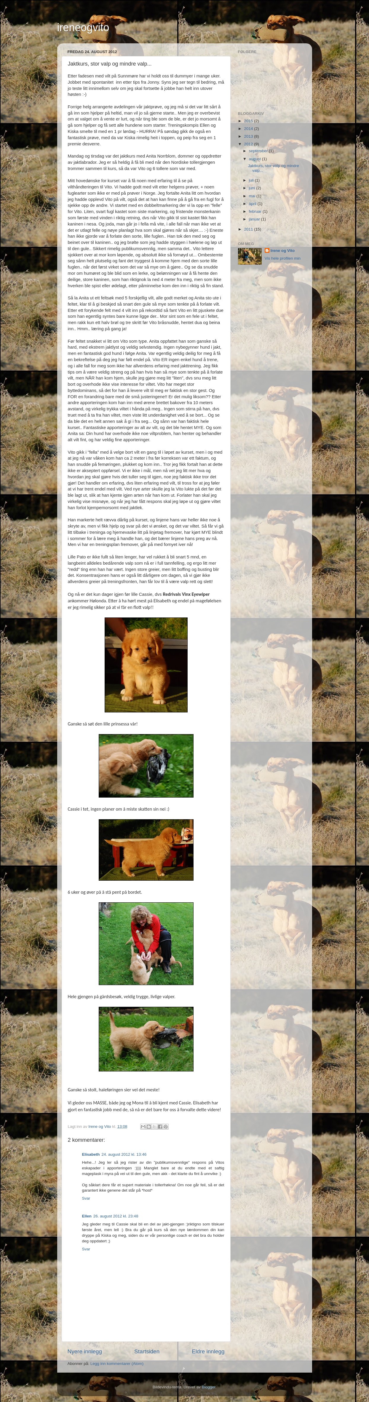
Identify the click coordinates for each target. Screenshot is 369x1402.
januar (255, 219)
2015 (249, 121)
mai (253, 196)
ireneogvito (83, 27)
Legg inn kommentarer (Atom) (116, 1363)
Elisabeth (91, 1154)
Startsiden (146, 1351)
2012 (249, 144)
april (253, 203)
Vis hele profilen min (283, 258)
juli (252, 180)
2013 (249, 136)
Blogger (208, 1387)
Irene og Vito (283, 250)
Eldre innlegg (208, 1351)
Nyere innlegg (85, 1351)
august (255, 159)
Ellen (87, 1216)
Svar (86, 1198)
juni (252, 188)
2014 (249, 128)
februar (256, 211)
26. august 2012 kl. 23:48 (115, 1216)
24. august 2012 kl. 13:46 (124, 1154)
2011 (249, 229)
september (259, 151)
